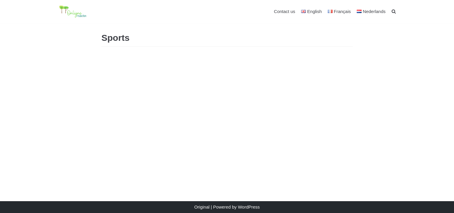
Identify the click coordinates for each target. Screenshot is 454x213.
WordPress (249, 206)
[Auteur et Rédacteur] (76, 11)
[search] (393, 11)
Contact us (284, 11)
